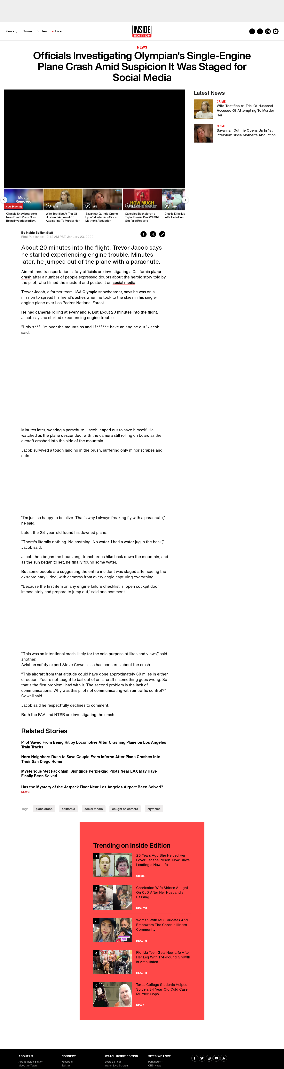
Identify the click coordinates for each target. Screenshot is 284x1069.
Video (42, 31)
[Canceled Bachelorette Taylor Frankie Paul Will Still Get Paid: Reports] (142, 206)
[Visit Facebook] (194, 1058)
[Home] (141, 31)
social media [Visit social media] (93, 809)
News (10, 31)
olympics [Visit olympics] (154, 809)
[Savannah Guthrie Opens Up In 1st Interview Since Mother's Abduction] (102, 206)
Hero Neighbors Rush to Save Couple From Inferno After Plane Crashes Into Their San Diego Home (90, 759)
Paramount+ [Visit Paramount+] (155, 1062)
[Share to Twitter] (152, 235)
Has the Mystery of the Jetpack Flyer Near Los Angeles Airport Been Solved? (92, 787)
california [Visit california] (68, 809)
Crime (27, 31)
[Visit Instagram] (209, 1058)
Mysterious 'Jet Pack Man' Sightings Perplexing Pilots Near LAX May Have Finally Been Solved (89, 773)
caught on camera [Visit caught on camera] (125, 809)
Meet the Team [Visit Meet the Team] (28, 1065)
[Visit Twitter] (202, 1058)
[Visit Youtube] (216, 1058)
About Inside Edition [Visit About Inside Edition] (31, 1062)
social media (124, 282)
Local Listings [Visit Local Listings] (113, 1062)
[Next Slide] (185, 200)
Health (141, 908)
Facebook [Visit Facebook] (67, 1062)
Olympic (90, 292)
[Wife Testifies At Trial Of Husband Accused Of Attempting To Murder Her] (63, 206)
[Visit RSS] (223, 1058)
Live (58, 31)
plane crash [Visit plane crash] (44, 809)
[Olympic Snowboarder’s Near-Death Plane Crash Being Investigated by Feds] (23, 206)
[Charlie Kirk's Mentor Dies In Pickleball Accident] (181, 206)
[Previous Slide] (4, 200)
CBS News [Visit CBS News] (154, 1065)
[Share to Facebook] (143, 235)
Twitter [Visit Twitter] (66, 1065)
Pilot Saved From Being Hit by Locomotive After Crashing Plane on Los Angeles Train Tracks (93, 744)
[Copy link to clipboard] (162, 235)
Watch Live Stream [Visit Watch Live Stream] (116, 1065)
